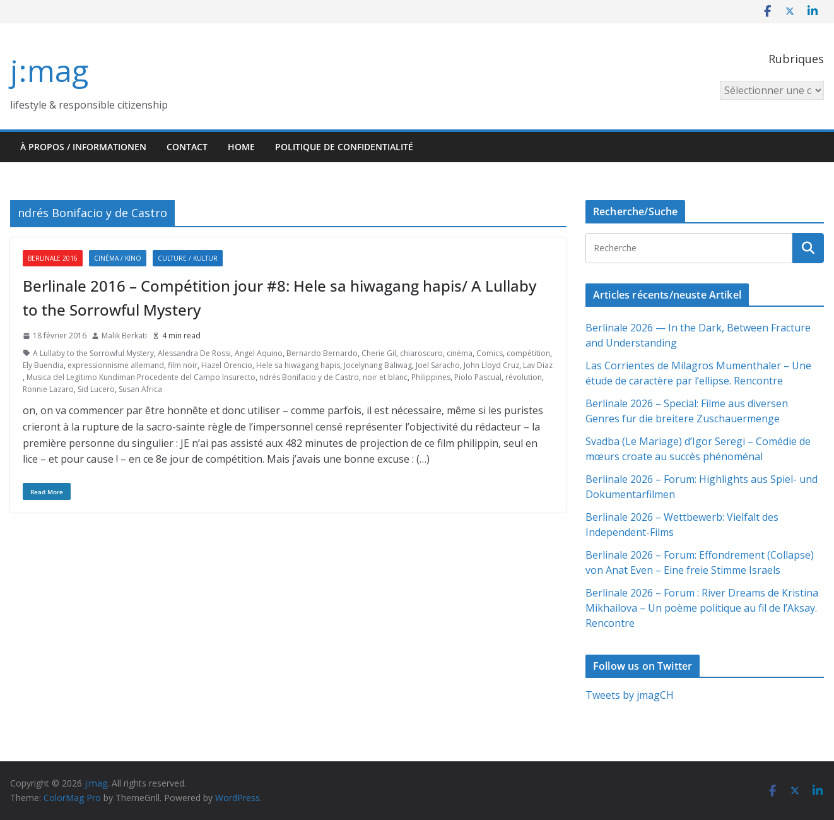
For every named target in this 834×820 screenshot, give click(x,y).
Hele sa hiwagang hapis (298, 365)
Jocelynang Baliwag (378, 365)
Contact (187, 147)
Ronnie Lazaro (48, 389)
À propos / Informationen (83, 147)
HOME (241, 147)
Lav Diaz (538, 365)
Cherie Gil (378, 353)
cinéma (460, 353)
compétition (528, 353)
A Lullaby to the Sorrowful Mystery (93, 353)
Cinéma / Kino (117, 258)
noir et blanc (385, 377)
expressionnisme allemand (116, 365)
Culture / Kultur (188, 258)
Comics (489, 353)
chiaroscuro (421, 353)
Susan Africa (140, 389)
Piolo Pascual (478, 377)
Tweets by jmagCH (629, 695)
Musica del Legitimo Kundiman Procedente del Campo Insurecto (140, 377)
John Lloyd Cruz (491, 365)
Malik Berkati (124, 335)
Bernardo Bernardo (322, 353)
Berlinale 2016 (53, 258)
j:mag (49, 70)
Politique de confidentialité (344, 147)
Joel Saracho (438, 365)
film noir (182, 365)
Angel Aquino (259, 353)
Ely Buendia (43, 365)
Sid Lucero (96, 389)
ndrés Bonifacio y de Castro (309, 377)
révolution (523, 377)
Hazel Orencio (226, 365)
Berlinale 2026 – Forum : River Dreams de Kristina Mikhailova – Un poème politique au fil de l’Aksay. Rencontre (701, 608)
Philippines (430, 377)
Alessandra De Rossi (194, 353)
